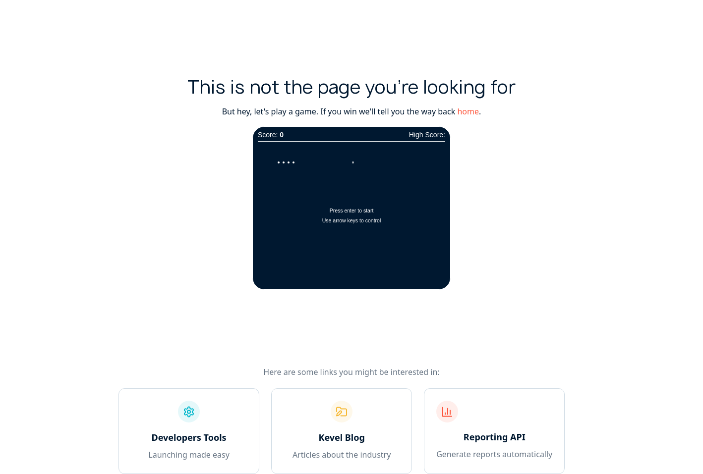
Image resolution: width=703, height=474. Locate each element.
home (468, 111)
